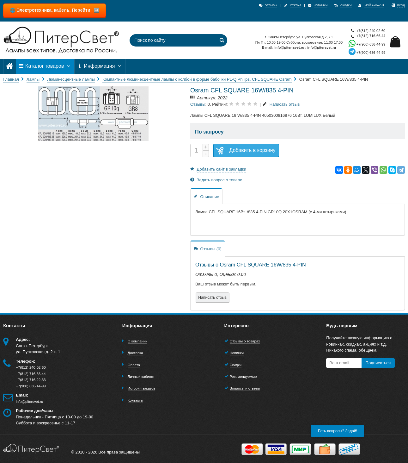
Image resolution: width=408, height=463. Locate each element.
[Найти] (221, 40)
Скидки (235, 365)
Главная (11, 79)
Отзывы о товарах (245, 341)
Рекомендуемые (243, 377)
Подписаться (378, 362)
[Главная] (9, 65)
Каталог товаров (45, 65)
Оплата (134, 365)
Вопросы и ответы (245, 388)
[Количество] (196, 150)
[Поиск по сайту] (170, 40)
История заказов (141, 388)
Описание (206, 196)
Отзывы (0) (208, 248)
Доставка (135, 353)
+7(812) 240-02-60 (367, 30)
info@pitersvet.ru (29, 402)
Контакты (135, 400)
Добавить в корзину (245, 150)
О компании (138, 341)
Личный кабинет (141, 377)
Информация (100, 65)
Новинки (237, 353)
